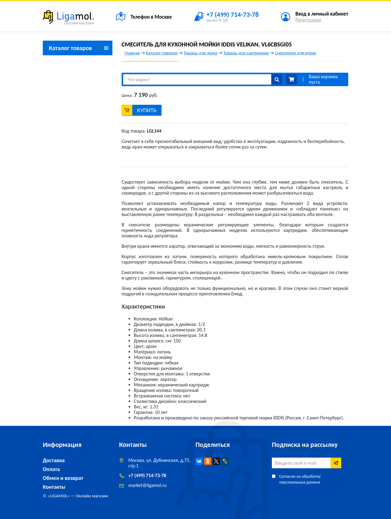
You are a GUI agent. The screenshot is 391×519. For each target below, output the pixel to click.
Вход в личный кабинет (321, 13)
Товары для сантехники (246, 53)
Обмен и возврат (63, 478)
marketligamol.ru (147, 485)
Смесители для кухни (295, 53)
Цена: (127, 95)
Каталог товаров (161, 53)
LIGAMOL (59, 496)
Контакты (54, 487)
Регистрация (308, 20)
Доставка (54, 460)
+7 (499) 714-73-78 (147, 475)
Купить (147, 110)
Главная (132, 53)
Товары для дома (200, 53)
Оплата (51, 469)
